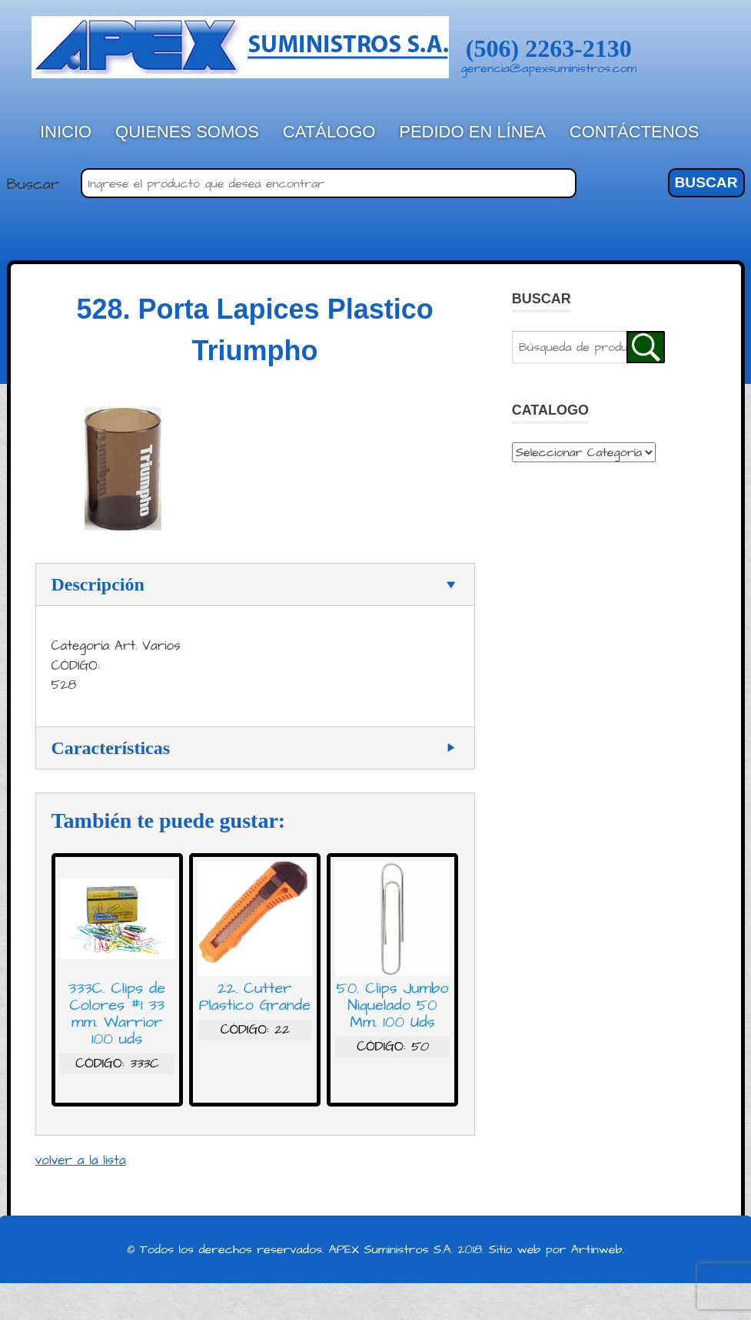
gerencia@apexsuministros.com (549, 68)
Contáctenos (634, 131)
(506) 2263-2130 (549, 48)
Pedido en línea (472, 131)
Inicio (65, 131)
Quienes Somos (187, 131)
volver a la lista (80, 1160)
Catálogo (329, 131)
